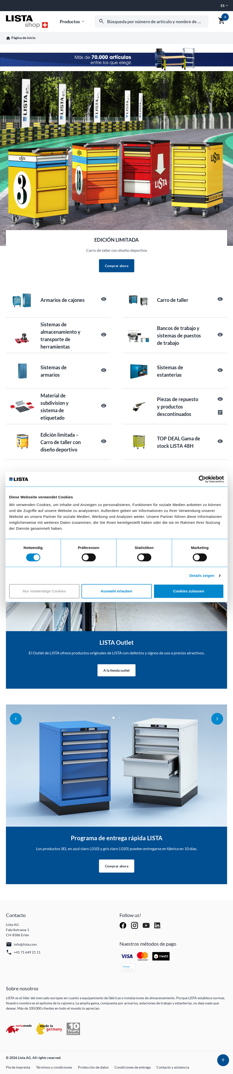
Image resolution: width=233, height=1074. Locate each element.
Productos (72, 21)
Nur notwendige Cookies (44, 591)
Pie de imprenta (18, 1067)
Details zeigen (201, 575)
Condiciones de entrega (133, 1067)
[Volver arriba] (223, 1060)
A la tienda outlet (116, 670)
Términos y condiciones (54, 1067)
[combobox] (151, 21)
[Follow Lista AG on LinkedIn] (157, 925)
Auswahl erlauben (116, 591)
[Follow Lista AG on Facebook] (123, 925)
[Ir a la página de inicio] (27, 21)
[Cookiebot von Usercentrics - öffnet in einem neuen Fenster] (202, 479)
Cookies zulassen (188, 591)
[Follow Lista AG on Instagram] (135, 925)
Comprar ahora (116, 266)
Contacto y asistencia (172, 1067)
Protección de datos (93, 1067)
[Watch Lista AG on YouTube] (146, 925)
